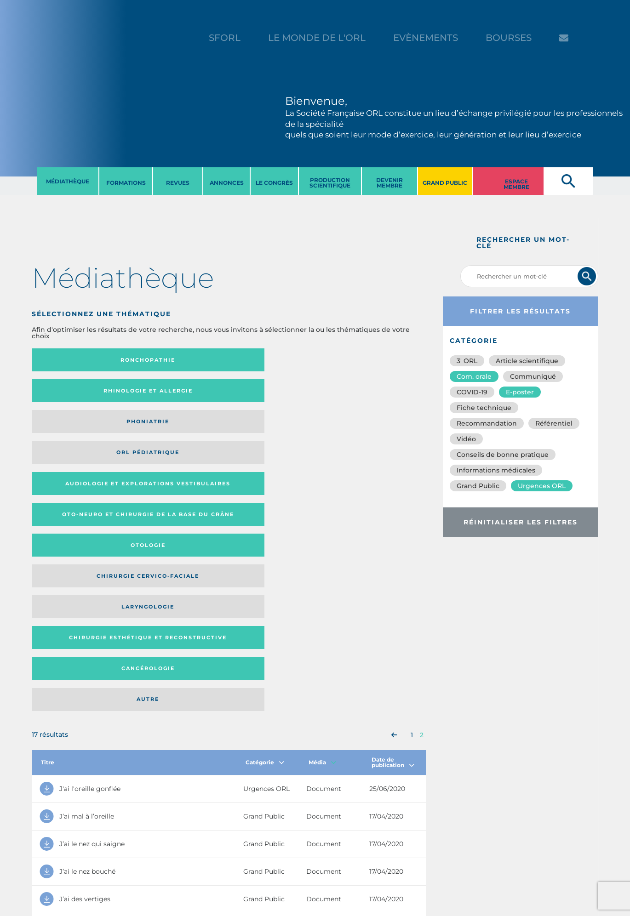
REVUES (177, 182)
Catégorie (265, 497)
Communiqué (533, 376)
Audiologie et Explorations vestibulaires (65, 393)
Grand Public (478, 486)
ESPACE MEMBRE (516, 184)
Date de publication (393, 497)
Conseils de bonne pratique (503, 454)
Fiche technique (484, 408)
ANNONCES (227, 182)
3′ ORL (467, 361)
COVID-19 (472, 392)
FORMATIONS (126, 182)
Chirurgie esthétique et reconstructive (168, 431)
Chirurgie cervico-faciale (370, 394)
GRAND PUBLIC (445, 182)
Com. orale (474, 376)
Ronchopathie (77, 360)
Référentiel (554, 423)
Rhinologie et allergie (164, 360)
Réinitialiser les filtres (521, 522)
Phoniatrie (273, 360)
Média (322, 497)
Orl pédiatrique (372, 360)
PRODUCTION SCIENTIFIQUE (329, 182)
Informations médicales (496, 470)
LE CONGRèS (274, 182)
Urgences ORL (542, 486)
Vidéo (466, 439)
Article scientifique (527, 361)
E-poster (520, 392)
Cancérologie (274, 430)
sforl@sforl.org (163, 859)
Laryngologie (77, 430)
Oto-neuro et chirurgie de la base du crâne (167, 393)
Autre (372, 430)
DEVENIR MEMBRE (389, 182)
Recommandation (487, 423)
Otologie (274, 394)
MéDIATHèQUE (67, 181)
